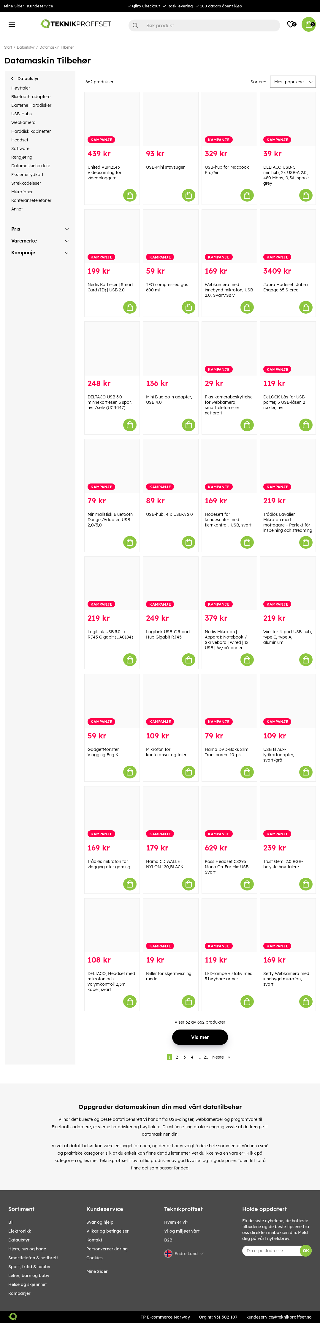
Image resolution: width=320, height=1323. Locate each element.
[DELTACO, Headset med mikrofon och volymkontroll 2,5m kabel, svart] (112, 925)
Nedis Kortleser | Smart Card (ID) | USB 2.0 (110, 287)
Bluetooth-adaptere (30, 96)
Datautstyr (25, 47)
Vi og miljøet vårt (181, 1231)
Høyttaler (20, 88)
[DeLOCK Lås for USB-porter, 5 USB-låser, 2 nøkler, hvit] (287, 348)
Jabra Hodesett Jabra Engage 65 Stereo (285, 287)
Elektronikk (19, 1231)
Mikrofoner (22, 191)
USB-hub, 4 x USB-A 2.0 (169, 514)
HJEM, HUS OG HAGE (27, 1249)
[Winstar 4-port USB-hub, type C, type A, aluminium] (287, 583)
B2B (168, 1240)
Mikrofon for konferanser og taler (166, 752)
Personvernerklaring (107, 1249)
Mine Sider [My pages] (97, 1271)
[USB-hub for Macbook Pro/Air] (229, 119)
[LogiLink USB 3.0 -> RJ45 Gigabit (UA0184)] (112, 583)
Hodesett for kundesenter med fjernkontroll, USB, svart (228, 520)
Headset (19, 140)
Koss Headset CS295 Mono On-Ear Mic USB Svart (226, 867)
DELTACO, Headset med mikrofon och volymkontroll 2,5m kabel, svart (111, 981)
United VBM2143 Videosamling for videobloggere (104, 173)
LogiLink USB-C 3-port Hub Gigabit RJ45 (168, 634)
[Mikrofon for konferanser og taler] (170, 701)
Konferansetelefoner (31, 200)
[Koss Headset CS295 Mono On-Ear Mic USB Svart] (229, 813)
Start (8, 47)
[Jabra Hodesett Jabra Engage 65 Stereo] (287, 236)
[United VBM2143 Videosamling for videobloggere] (112, 119)
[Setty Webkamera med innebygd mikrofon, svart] (287, 925)
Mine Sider (14, 6)
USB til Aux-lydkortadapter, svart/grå (278, 755)
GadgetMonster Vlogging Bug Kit (104, 752)
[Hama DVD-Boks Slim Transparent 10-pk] (229, 701)
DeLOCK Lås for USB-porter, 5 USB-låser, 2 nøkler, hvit (284, 402)
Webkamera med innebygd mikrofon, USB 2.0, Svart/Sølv (229, 290)
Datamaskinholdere (30, 165)
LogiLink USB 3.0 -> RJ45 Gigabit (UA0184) (110, 634)
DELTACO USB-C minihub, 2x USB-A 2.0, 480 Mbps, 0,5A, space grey (286, 175)
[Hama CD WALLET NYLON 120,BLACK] (170, 813)
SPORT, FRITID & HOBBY (29, 1266)
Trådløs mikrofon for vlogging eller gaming (109, 864)
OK (306, 1250)
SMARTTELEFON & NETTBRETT (33, 1257)
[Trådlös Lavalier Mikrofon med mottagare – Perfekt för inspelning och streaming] (287, 466)
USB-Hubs (21, 113)
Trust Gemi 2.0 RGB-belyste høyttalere (283, 864)
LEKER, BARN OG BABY (28, 1275)
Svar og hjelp (99, 1222)
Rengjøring (21, 157)
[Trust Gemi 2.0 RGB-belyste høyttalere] (287, 813)
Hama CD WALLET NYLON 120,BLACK (164, 864)
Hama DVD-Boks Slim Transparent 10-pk (226, 752)
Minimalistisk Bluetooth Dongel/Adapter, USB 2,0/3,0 (110, 520)
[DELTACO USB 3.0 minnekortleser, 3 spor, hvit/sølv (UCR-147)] (112, 348)
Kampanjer (19, 1293)
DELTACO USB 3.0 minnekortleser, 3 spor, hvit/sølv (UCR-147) (110, 402)
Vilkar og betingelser (107, 1231)
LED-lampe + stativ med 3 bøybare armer (229, 976)
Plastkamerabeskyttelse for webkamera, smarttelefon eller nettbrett (229, 405)
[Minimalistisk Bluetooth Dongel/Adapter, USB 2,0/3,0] (112, 466)
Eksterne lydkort (27, 174)
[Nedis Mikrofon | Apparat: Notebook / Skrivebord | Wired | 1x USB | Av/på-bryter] (229, 583)
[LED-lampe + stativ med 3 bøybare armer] (229, 925)
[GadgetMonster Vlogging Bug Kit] (112, 701)
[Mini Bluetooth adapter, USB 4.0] (170, 348)
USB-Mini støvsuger (165, 167)
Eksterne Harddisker (31, 105)
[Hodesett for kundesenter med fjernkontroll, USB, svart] (229, 466)
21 (206, 1057)
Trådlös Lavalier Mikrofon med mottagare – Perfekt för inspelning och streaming (287, 522)
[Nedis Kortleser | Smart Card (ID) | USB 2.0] (112, 236)
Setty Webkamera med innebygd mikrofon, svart (286, 979)
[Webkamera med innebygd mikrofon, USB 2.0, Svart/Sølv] (229, 236)
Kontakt (94, 1240)
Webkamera (23, 122)
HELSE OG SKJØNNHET (27, 1284)
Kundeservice (40, 6)
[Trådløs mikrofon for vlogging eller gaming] (112, 813)
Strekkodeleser (26, 183)
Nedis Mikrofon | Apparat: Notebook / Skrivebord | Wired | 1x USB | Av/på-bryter (226, 639)
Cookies (94, 1257)
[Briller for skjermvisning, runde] (170, 925)
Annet (17, 209)
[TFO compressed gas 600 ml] (170, 236)
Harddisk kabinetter (31, 131)
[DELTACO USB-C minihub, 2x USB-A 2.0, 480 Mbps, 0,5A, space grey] (287, 119)
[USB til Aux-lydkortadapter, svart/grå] (287, 701)
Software (20, 148)
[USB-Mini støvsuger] (170, 119)
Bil (11, 1222)
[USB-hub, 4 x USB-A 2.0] (170, 466)
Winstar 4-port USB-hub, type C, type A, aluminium (287, 637)
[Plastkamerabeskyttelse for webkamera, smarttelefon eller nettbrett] (229, 348)
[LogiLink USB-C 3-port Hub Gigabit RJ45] (170, 583)
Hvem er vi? (176, 1222)
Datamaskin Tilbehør (56, 47)
